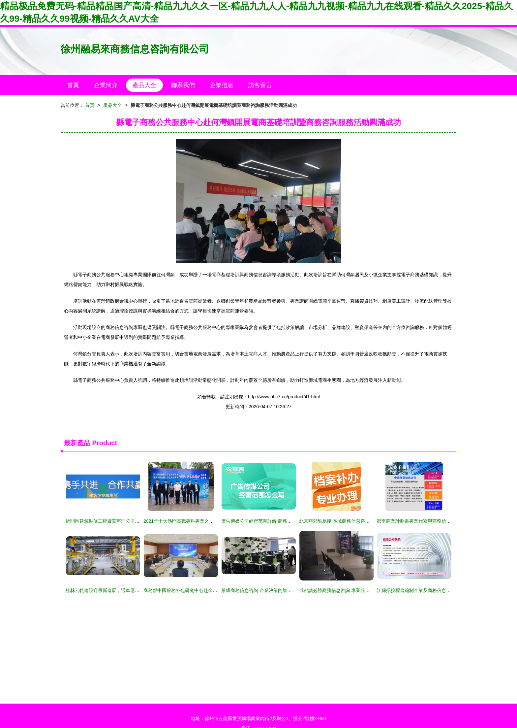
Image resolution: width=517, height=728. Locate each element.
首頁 (73, 85)
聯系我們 (183, 85)
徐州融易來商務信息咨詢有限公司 (135, 49)
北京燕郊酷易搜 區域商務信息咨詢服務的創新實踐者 (353, 521)
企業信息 (221, 85)
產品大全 (144, 85)
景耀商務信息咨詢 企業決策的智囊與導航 (263, 590)
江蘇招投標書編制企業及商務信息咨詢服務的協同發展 (432, 590)
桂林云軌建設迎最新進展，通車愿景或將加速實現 (116, 590)
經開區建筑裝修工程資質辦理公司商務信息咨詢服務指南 (123, 521)
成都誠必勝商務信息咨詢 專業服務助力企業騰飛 (348, 590)
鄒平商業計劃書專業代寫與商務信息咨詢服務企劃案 (430, 521)
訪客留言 (260, 85)
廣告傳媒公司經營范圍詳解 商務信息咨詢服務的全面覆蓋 (279, 521)
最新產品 (77, 443)
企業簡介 (106, 85)
